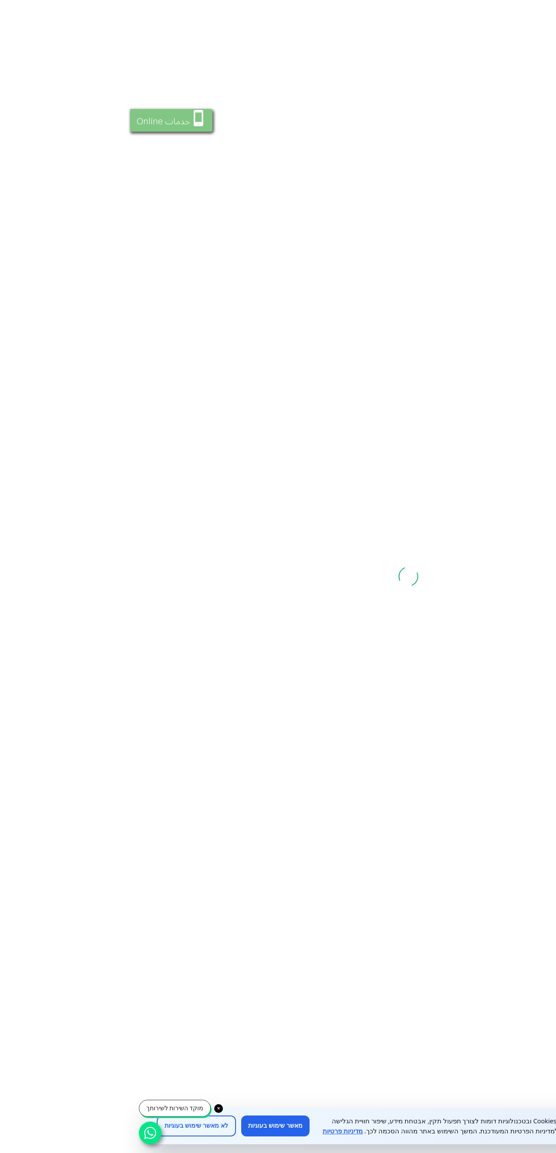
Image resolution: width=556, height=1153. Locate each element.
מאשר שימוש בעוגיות (145, 1125)
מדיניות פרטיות (212, 1130)
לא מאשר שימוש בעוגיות (66, 1125)
